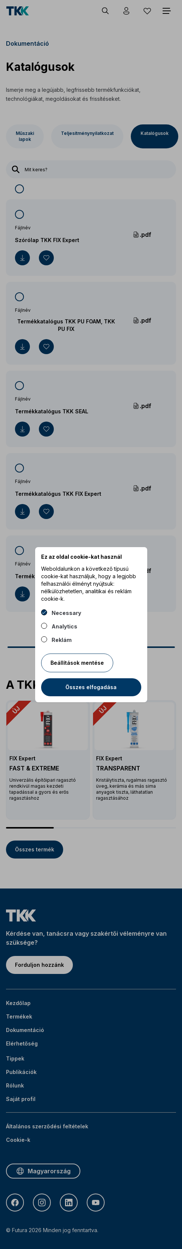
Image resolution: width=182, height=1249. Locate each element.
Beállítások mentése (77, 663)
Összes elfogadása (91, 687)
